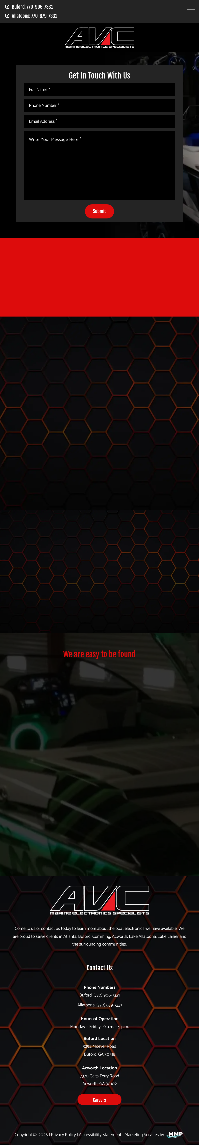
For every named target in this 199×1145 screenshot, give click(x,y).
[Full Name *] (99, 89)
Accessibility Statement (100, 1134)
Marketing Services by (154, 1134)
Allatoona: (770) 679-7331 (99, 1005)
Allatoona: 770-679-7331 (30, 16)
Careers (99, 1100)
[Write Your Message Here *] (99, 165)
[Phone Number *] (99, 105)
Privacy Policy (63, 1134)
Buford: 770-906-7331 (28, 7)
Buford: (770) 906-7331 (99, 995)
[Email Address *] (99, 121)
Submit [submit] (99, 211)
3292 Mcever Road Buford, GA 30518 (99, 1050)
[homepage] (99, 902)
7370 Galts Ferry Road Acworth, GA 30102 (99, 1080)
